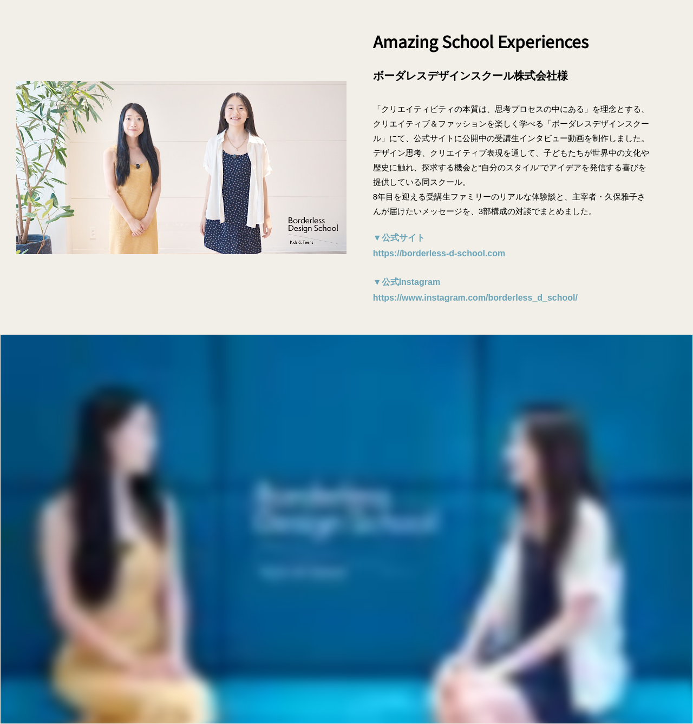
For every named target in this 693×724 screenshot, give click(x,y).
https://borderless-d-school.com (439, 253)
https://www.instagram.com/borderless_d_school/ (475, 297)
